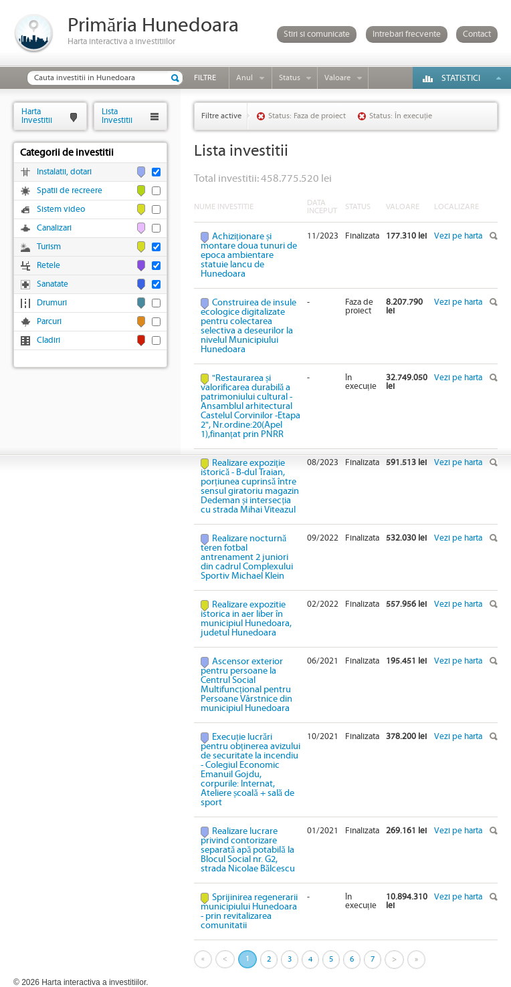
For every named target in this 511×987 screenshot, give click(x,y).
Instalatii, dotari (64, 172)
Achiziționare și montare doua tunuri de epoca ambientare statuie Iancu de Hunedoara (249, 255)
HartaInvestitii (36, 116)
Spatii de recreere (69, 191)
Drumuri (52, 303)
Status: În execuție (400, 116)
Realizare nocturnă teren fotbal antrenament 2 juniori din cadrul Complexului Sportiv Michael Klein (247, 557)
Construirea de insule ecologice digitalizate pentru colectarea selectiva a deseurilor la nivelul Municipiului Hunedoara (248, 326)
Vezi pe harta (458, 236)
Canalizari (54, 228)
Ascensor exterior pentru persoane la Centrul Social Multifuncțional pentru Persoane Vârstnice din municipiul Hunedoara (246, 685)
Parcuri (49, 322)
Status (289, 78)
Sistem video (61, 209)
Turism (49, 247)
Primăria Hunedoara (153, 26)
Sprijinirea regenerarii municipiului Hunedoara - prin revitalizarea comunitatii (249, 911)
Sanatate (52, 284)
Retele (48, 266)
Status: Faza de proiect (307, 116)
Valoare (337, 78)
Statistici (460, 79)
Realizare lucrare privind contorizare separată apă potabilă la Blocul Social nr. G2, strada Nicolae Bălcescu (248, 850)
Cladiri (48, 340)
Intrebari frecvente (407, 34)
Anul (244, 78)
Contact (477, 34)
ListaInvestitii (117, 116)
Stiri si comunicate (317, 34)
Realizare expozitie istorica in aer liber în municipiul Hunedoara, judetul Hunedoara (246, 619)
